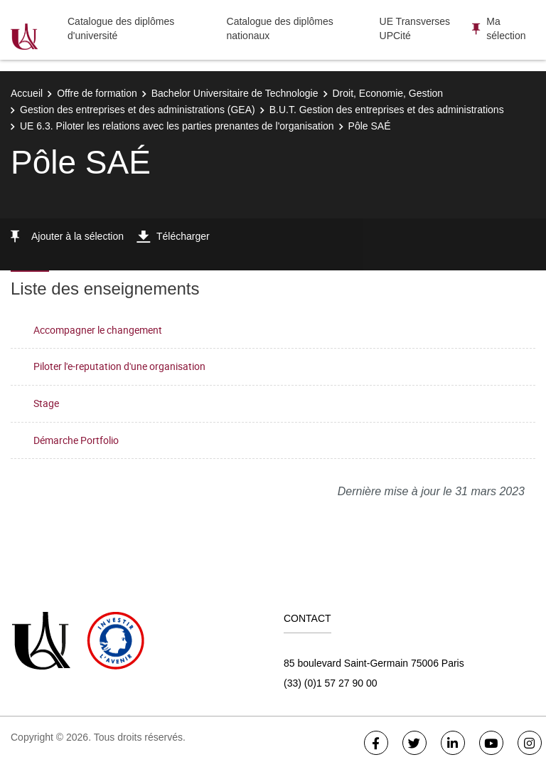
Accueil (27, 93)
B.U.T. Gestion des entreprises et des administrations (386, 109)
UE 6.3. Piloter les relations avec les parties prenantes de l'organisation (177, 126)
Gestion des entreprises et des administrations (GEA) (137, 109)
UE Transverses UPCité (415, 28)
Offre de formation (97, 93)
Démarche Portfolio (76, 440)
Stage (46, 403)
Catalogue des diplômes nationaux (280, 28)
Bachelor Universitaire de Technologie (234, 93)
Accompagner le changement (97, 330)
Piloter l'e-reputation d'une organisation (119, 366)
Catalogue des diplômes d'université (121, 28)
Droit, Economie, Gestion (388, 93)
